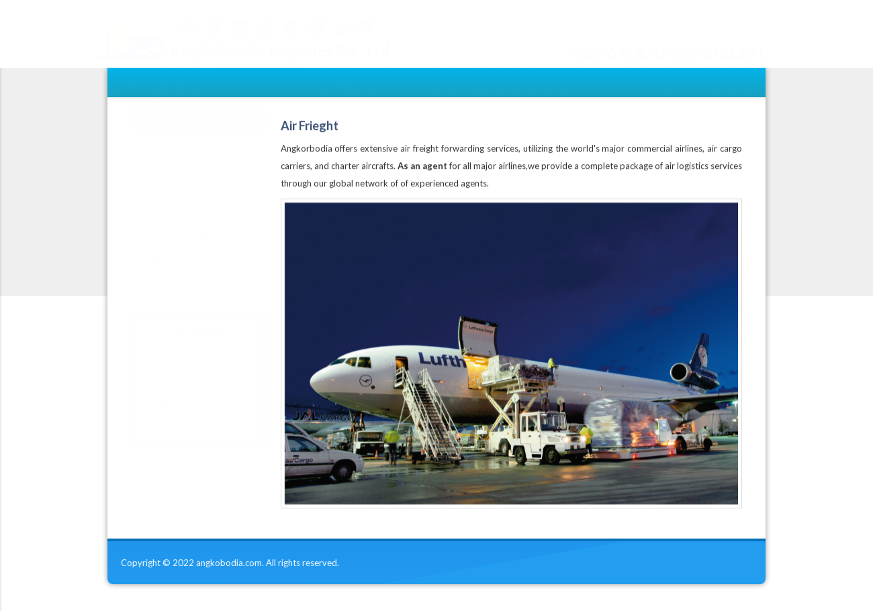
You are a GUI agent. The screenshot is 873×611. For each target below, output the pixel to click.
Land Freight (166, 204)
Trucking (158, 292)
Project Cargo (169, 226)
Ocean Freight (169, 181)
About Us (183, 81)
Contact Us (344, 81)
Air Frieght (162, 159)
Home (130, 81)
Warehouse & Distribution (192, 270)
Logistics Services (262, 81)
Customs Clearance (180, 248)
